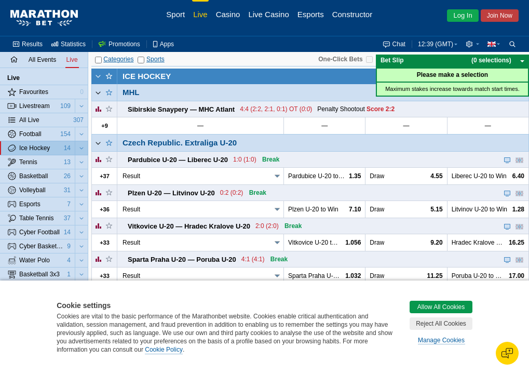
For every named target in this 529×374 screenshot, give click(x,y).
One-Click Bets (340, 59)
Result (131, 176)
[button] (472, 44)
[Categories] (98, 60)
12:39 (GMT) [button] (435, 44)
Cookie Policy (164, 349)
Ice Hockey (147, 76)
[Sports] (141, 60)
